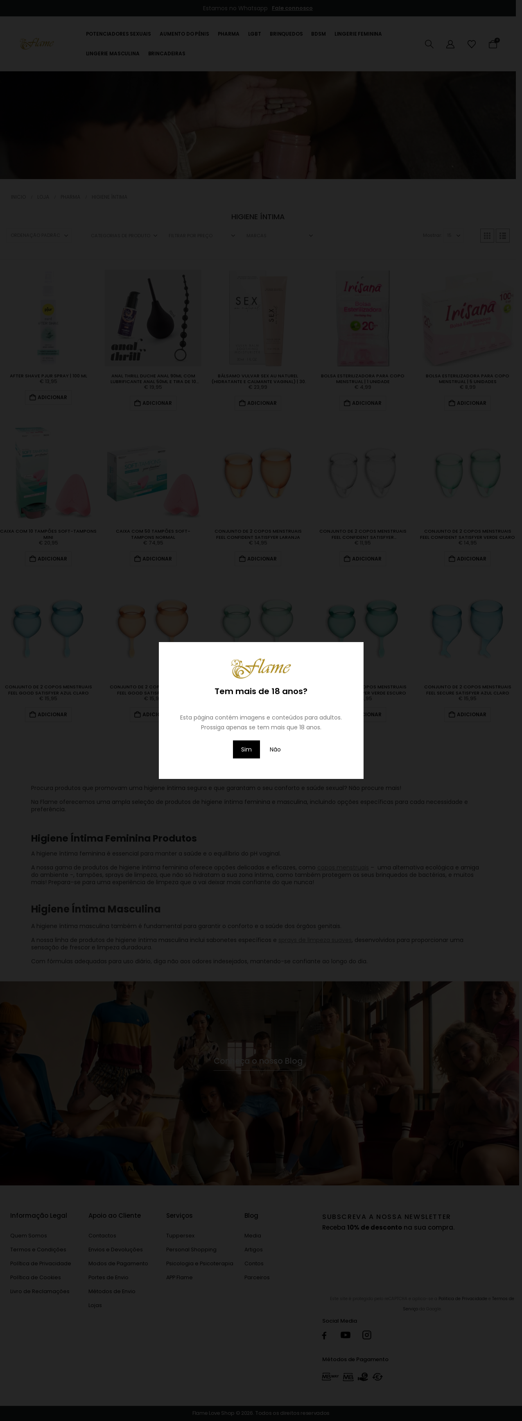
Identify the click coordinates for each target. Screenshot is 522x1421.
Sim (246, 749)
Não (275, 749)
